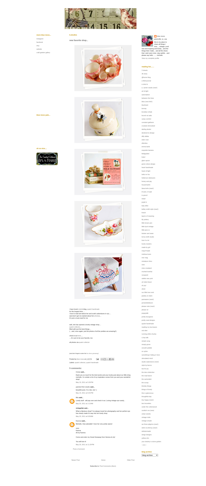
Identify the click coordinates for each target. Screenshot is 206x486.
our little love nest (148, 292)
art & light (145, 91)
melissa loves (146, 254)
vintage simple (147, 421)
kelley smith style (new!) (150, 209)
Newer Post (76, 460)
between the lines (148, 98)
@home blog (146, 77)
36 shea (144, 74)
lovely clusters (146, 244)
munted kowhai (147, 271)
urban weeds (146, 414)
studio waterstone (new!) (150, 362)
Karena (78, 421)
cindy (80, 309)
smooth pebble (147, 348)
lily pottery (145, 219)
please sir (145, 310)
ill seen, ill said (147, 192)
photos (96, 316)
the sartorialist (146, 379)
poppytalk (145, 313)
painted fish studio (83, 387)
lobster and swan (147, 233)
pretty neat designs (148, 320)
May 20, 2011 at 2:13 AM (84, 403)
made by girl (146, 247)
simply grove (146, 344)
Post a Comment (79, 449)
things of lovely (147, 389)
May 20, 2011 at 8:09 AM (84, 416)
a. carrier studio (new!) (149, 88)
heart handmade (147, 167)
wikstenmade (146, 431)
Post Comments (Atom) (108, 466)
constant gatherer (148, 122)
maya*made (146, 251)
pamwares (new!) (148, 299)
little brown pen (147, 223)
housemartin (146, 185)
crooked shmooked (148, 126)
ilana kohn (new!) (148, 188)
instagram (39, 39)
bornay (144, 108)
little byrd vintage (147, 226)
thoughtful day (146, 396)
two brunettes (146, 403)
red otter (144, 330)
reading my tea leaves (149, 327)
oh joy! (144, 285)
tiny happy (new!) (148, 400)
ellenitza (144, 143)
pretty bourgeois (147, 317)
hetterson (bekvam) (148, 178)
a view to (145, 84)
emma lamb (146, 146)
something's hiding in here (151, 355)
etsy (37, 45)
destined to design (148, 133)
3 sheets (145, 70)
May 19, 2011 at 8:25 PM (84, 393)
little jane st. (146, 230)
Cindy (78, 372)
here (79, 336)
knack (144, 212)
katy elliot (145, 206)
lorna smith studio (148, 237)
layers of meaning (148, 216)
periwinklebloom (147, 303)
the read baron (147, 376)
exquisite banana (147, 150)
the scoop (145, 382)
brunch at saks (147, 115)
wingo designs (147, 435)
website (39, 49)
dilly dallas (145, 136)
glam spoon (146, 160)
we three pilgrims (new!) (150, 424)
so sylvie (145, 351)
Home (103, 460)
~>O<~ (144, 445)
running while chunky (149, 334)
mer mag (145, 257)
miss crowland (147, 268)
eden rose (145, 140)
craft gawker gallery (43, 52)
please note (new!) (148, 306)
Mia (77, 397)
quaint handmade (93, 309)
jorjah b (144, 202)
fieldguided (145, 153)
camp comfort (146, 119)
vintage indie (146, 417)
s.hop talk (145, 337)
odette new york (147, 278)
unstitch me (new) (148, 410)
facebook (39, 42)
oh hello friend (146, 282)
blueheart (145, 105)
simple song (146, 341)
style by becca (147, 365)
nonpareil (145, 275)
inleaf (143, 199)
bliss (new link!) (147, 101)
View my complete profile (150, 58)
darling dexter (146, 129)
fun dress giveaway (92, 353)
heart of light (146, 171)
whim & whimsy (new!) (149, 428)
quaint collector (74, 327)
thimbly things (146, 386)
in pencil (144, 195)
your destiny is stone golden (151, 441)
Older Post (130, 460)
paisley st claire (147, 296)
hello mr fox (146, 174)
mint (143, 265)
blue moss (161, 36)
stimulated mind (147, 358)
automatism (146, 95)
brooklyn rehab (147, 112)
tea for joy (145, 369)
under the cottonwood (149, 407)
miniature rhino (147, 261)
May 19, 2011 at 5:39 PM (84, 382)
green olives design (148, 164)
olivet (143, 289)
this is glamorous (147, 393)
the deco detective (148, 372)
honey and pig (146, 181)
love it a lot (145, 240)
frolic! (143, 157)
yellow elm (145, 438)
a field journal (146, 81)
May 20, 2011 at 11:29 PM (85, 444)
